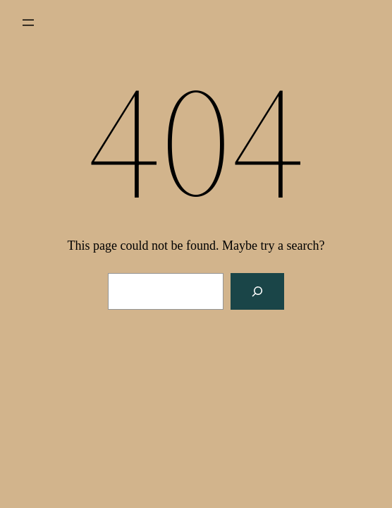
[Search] (257, 291)
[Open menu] (28, 22)
